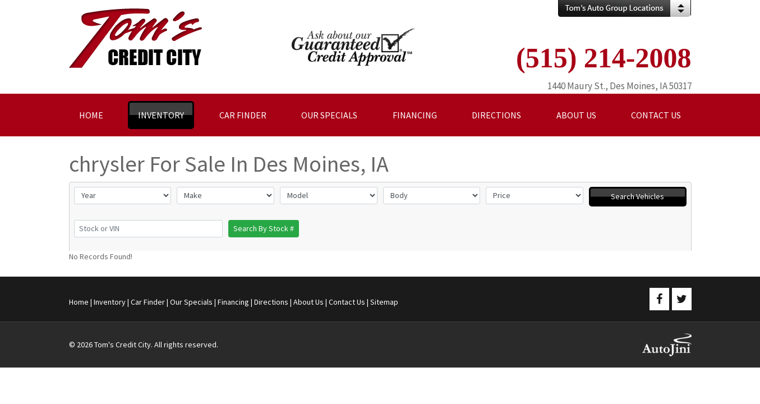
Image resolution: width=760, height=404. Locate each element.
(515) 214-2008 (603, 58)
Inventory (110, 302)
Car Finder (148, 302)
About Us (308, 302)
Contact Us (347, 302)
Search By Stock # (263, 228)
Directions (271, 302)
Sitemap (384, 302)
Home (79, 302)
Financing (233, 302)
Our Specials (191, 302)
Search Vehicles (637, 196)
